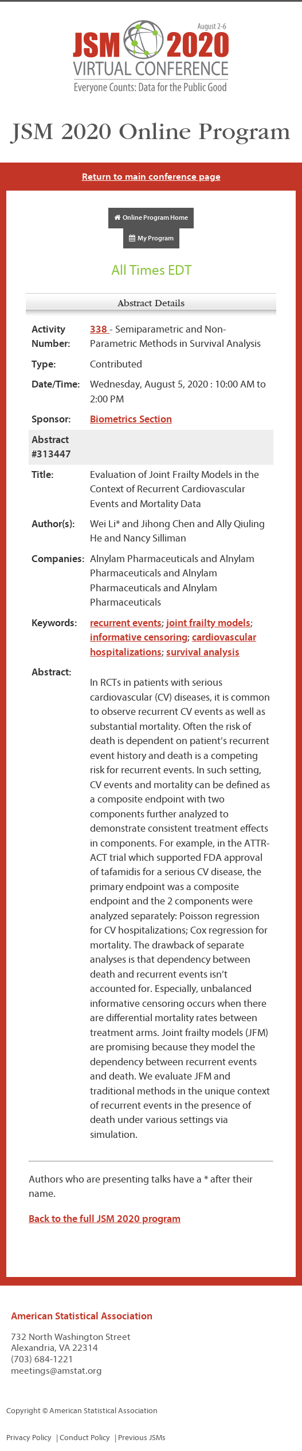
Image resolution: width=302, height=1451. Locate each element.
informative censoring (138, 637)
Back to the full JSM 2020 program (105, 1219)
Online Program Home (151, 218)
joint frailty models (208, 623)
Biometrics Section (131, 419)
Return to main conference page (151, 176)
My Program (151, 238)
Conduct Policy (85, 1437)
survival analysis (203, 652)
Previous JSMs (142, 1437)
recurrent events (126, 623)
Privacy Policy (29, 1437)
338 (99, 329)
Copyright (23, 1411)
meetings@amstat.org (56, 1370)
